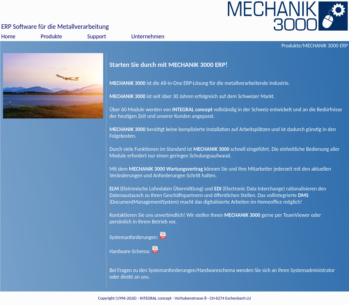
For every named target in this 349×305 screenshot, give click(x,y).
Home (8, 36)
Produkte (51, 36)
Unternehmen (147, 36)
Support (96, 36)
